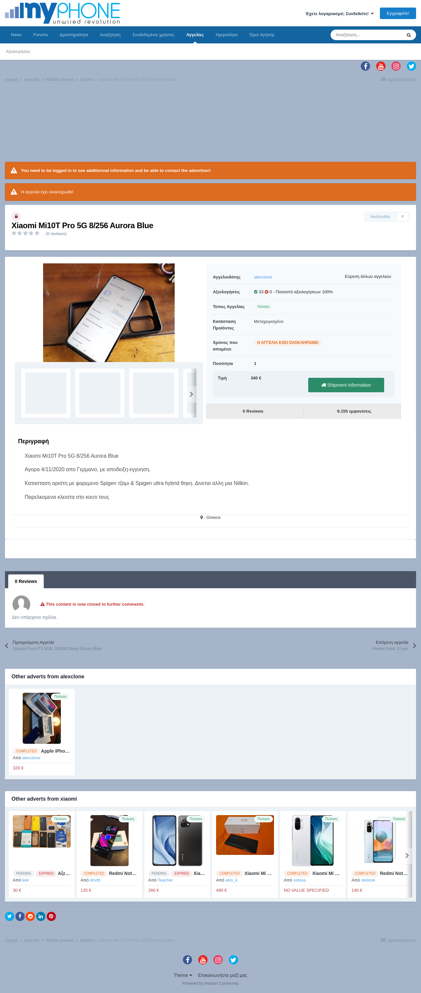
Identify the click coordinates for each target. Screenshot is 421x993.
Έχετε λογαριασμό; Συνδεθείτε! (339, 13)
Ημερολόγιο (227, 34)
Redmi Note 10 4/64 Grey (136, 873)
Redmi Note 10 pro (400, 873)
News (16, 34)
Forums (41, 34)
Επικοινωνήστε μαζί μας (222, 975)
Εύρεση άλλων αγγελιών (368, 276)
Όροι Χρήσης (262, 34)
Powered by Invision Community (210, 983)
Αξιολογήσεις (18, 51)
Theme (183, 975)
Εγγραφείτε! (398, 13)
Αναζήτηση (110, 34)
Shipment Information (346, 385)
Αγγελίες (195, 37)
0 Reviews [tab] (26, 581)
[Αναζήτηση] (366, 35)
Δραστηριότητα (74, 34)
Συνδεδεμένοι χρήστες (154, 34)
